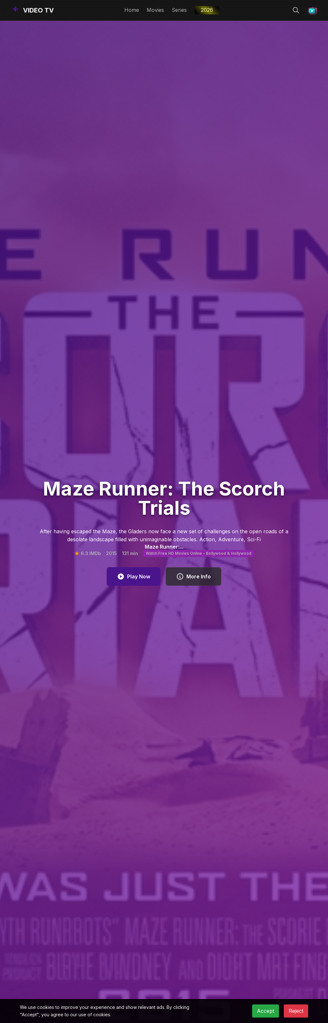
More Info (193, 576)
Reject (296, 1011)
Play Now (133, 576)
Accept (265, 1011)
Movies (155, 10)
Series (179, 10)
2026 (207, 10)
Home (131, 10)
